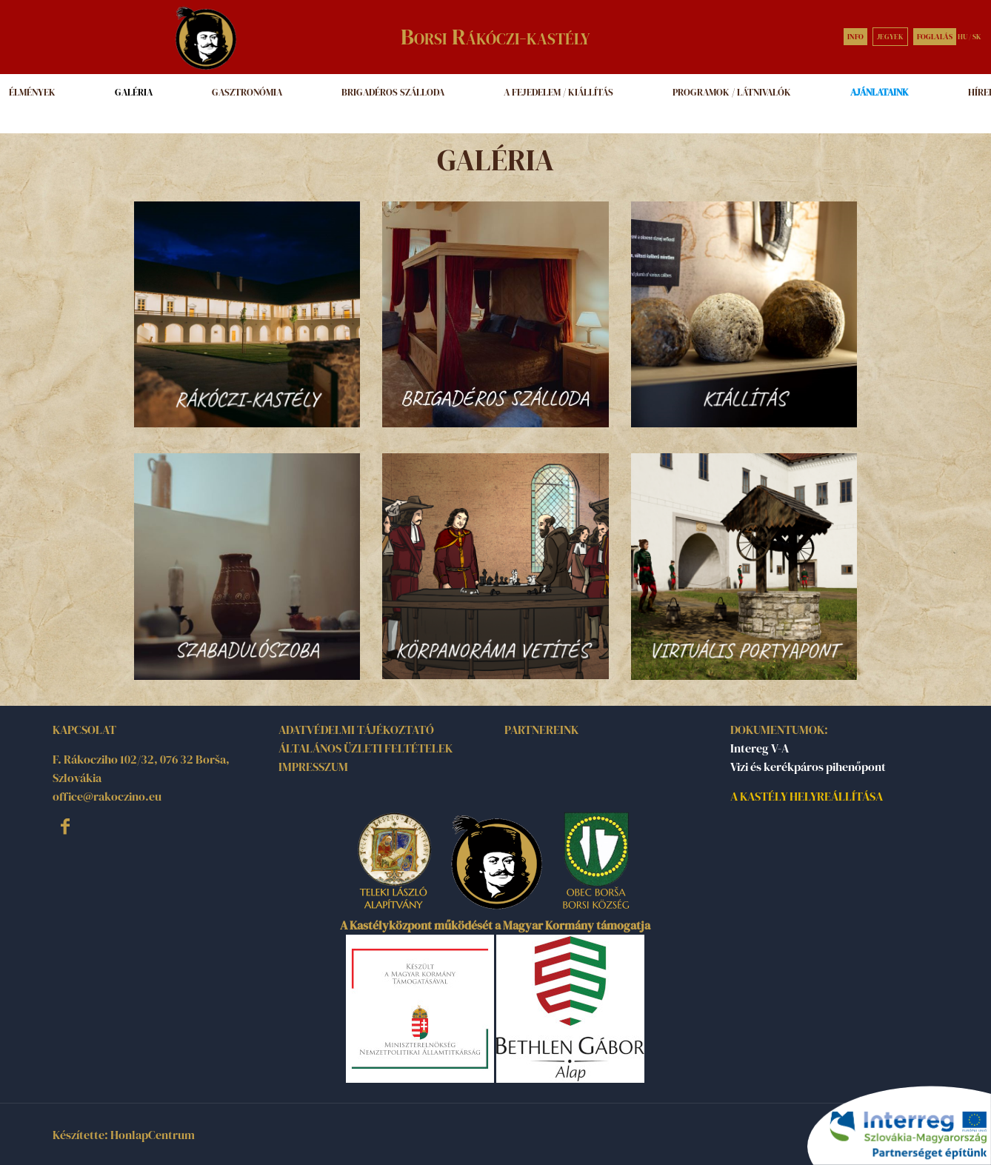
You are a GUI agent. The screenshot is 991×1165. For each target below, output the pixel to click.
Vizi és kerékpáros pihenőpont (808, 766)
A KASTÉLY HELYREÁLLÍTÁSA (806, 796)
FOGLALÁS (934, 36)
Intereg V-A (759, 748)
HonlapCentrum (152, 1134)
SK (976, 36)
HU (962, 36)
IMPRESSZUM (313, 766)
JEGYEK (890, 36)
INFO (855, 36)
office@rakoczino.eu (107, 796)
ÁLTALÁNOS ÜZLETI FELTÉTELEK (365, 748)
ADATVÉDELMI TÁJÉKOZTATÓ (356, 729)
